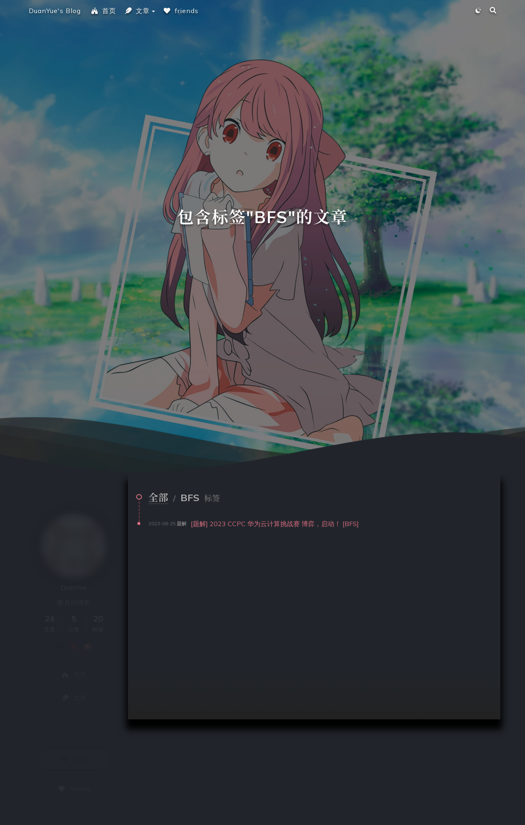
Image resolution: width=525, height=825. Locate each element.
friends (181, 11)
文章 (137, 11)
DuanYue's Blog (55, 11)
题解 (182, 523)
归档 (74, 688)
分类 (74, 711)
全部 (158, 497)
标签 (74, 735)
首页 (103, 11)
